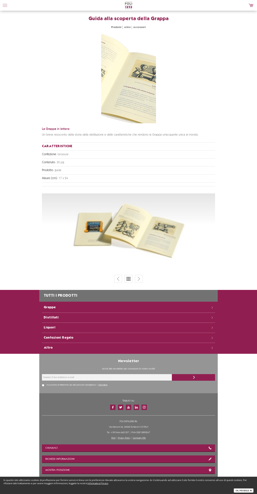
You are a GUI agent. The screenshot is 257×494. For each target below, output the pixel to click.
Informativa (102, 385)
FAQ (113, 438)
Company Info (139, 438)
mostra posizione (128, 470)
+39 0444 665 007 (119, 432)
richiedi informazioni (128, 459)
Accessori (139, 27)
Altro (127, 27)
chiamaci (128, 448)
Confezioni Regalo (128, 337)
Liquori (128, 327)
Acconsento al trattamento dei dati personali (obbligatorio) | (76, 385)
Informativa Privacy (97, 483)
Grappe (128, 307)
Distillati (128, 317)
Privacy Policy (124, 438)
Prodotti (116, 27)
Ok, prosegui (244, 490)
